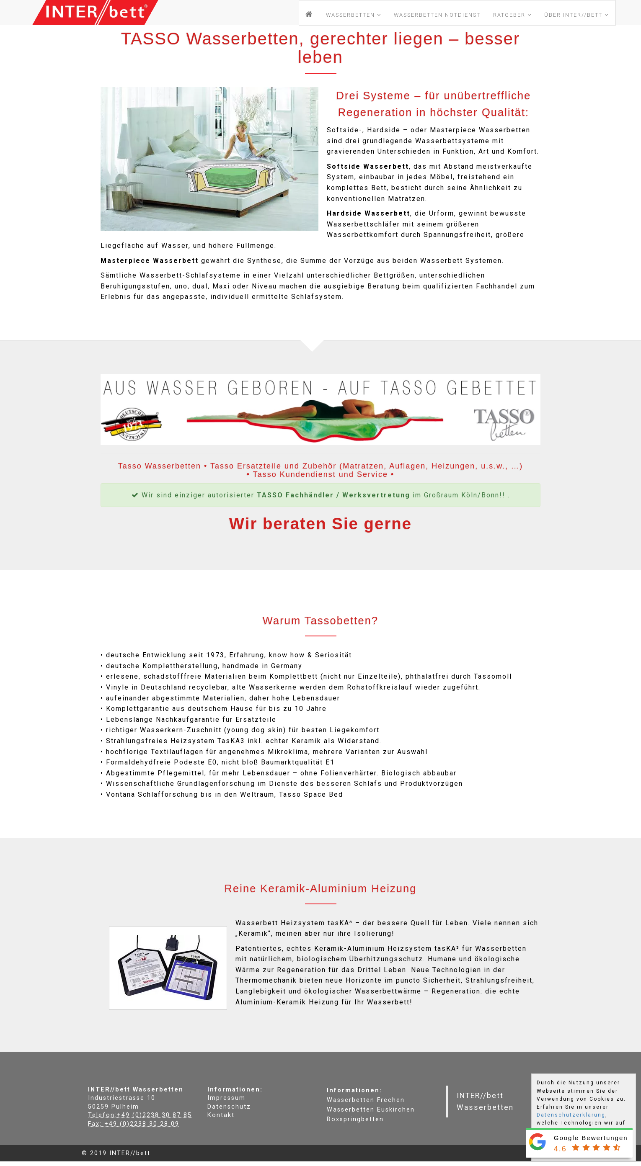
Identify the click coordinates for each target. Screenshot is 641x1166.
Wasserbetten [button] (353, 15)
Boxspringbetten (355, 1119)
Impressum (226, 1098)
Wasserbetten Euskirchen (371, 1109)
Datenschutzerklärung (571, 1115)
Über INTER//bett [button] (576, 15)
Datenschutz (229, 1106)
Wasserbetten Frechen (366, 1100)
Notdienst (437, 15)
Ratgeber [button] (512, 15)
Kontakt (221, 1115)
